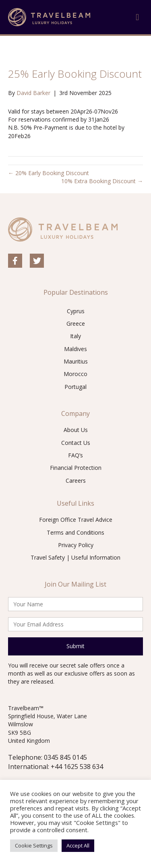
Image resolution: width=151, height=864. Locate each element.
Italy (75, 336)
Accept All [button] (77, 845)
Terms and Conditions (75, 532)
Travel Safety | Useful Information (75, 557)
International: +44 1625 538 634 (55, 766)
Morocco (75, 374)
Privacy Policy (75, 545)
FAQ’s (75, 455)
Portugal (75, 387)
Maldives (75, 349)
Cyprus (76, 311)
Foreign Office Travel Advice (75, 519)
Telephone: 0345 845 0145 (47, 757)
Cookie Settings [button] (34, 845)
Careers (76, 480)
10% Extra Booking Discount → (102, 181)
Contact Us (75, 442)
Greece (75, 323)
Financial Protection (75, 467)
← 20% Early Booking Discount (48, 173)
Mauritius (76, 361)
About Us (76, 430)
